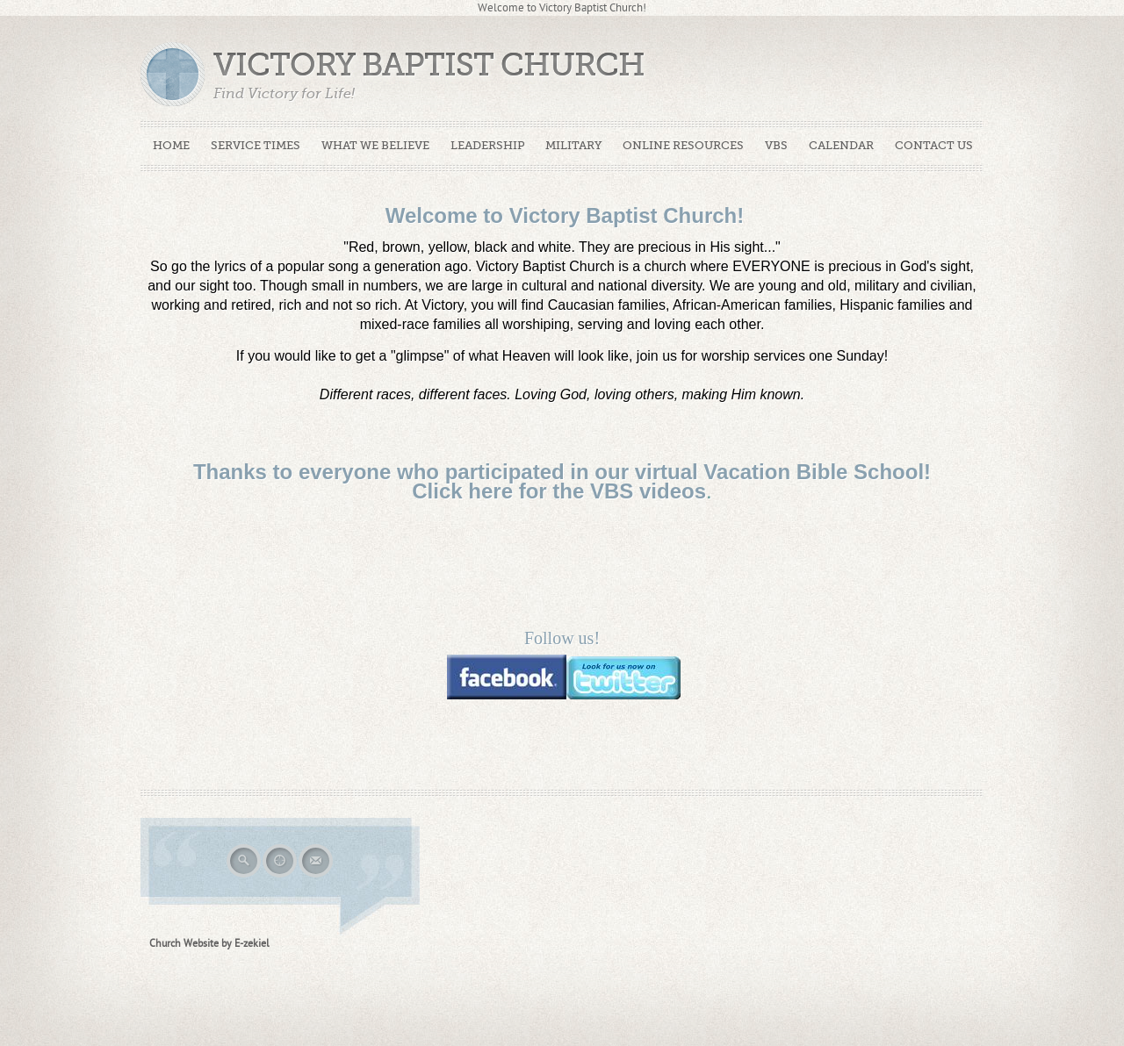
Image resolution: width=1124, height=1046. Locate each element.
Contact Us (934, 145)
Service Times (255, 145)
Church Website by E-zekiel (209, 943)
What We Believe (375, 145)
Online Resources (683, 145)
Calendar (841, 145)
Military (573, 145)
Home (171, 145)
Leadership (487, 145)
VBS (776, 145)
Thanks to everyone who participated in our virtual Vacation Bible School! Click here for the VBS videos (562, 481)
